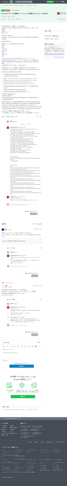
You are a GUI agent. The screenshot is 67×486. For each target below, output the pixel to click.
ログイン (57, 1)
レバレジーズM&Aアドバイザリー (58, 463)
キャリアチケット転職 (57, 459)
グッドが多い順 (38, 224)
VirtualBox (4, 16)
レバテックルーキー (25, 430)
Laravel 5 (13, 16)
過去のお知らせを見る (59, 57)
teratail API (12, 429)
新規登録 (62, 1)
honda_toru (63, 12)
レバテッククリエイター (37, 426)
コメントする (34, 213)
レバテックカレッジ (38, 430)
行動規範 (28, 211)
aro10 (6, 285)
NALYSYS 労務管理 (31, 472)
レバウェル (16, 465)
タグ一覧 (3, 431)
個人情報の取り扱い (50, 442)
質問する (23, 396)
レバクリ (3, 465)
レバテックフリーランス (26, 426)
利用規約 (36, 442)
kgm (6, 228)
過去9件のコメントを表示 (26, 124)
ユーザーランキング (5, 433)
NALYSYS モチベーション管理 (20, 472)
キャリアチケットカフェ (31, 459)
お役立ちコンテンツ (14, 433)
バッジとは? (4, 427)
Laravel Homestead (7, 295)
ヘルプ (11, 431)
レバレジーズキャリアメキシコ (7, 472)
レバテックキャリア (25, 433)
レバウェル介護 (30, 465)
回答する (21, 366)
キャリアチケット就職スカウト (46, 459)
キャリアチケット (5, 459)
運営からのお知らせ (14, 427)
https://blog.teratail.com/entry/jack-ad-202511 (54, 53)
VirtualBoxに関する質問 (9, 5)
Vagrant (8, 16)
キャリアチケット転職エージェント (8, 463)
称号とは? (4, 429)
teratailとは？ (4, 425)
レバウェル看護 (43, 465)
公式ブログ (12, 425)
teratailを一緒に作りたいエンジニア (12, 418)
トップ (2, 5)
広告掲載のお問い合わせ (60, 442)
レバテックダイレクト (37, 433)
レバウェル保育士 (56, 465)
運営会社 (30, 442)
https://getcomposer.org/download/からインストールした (18, 58)
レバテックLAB (28, 436)
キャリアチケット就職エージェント (20, 460)
